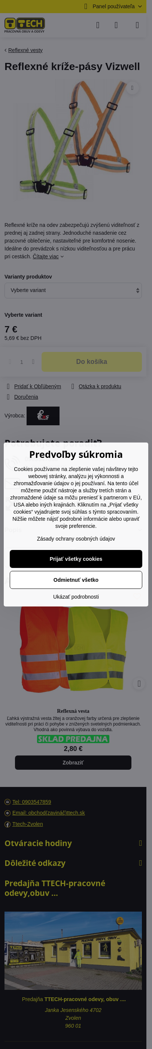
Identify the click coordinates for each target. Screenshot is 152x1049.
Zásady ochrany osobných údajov (76, 539)
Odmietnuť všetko (76, 580)
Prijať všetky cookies (76, 559)
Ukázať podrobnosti (76, 597)
